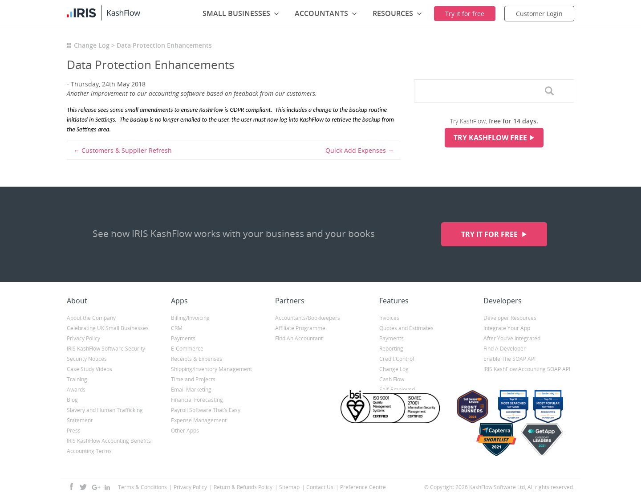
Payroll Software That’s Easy (205, 410)
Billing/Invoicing (190, 318)
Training (77, 379)
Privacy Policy (83, 338)
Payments (183, 338)
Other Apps (185, 430)
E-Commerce (187, 348)
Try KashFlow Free (490, 138)
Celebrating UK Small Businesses (108, 328)
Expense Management (199, 420)
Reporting (391, 348)
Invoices (389, 318)
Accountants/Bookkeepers (307, 318)
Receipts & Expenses (196, 359)
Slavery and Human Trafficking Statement (105, 415)
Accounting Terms (89, 451)
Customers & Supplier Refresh (126, 150)
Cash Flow (391, 379)
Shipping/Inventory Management (211, 369)
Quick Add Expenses (355, 150)
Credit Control (396, 359)
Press (74, 430)
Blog (72, 400)
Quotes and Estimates (406, 328)
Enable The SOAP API (509, 359)
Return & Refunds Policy (243, 487)
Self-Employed (397, 389)
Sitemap (289, 487)
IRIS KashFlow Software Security (106, 348)
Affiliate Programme (300, 328)
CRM (177, 328)
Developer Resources (509, 318)
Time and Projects (193, 379)
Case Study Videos (89, 369)
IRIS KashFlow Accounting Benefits (109, 441)
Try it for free (490, 234)
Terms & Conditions (142, 487)
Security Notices (87, 359)
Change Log (92, 45)
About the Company (91, 318)
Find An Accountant (299, 338)
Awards (76, 389)
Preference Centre (363, 487)
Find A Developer (504, 348)
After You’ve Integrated (511, 338)
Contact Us (319, 487)
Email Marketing (191, 389)
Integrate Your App (506, 328)
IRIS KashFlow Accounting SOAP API (526, 369)
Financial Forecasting (197, 400)
